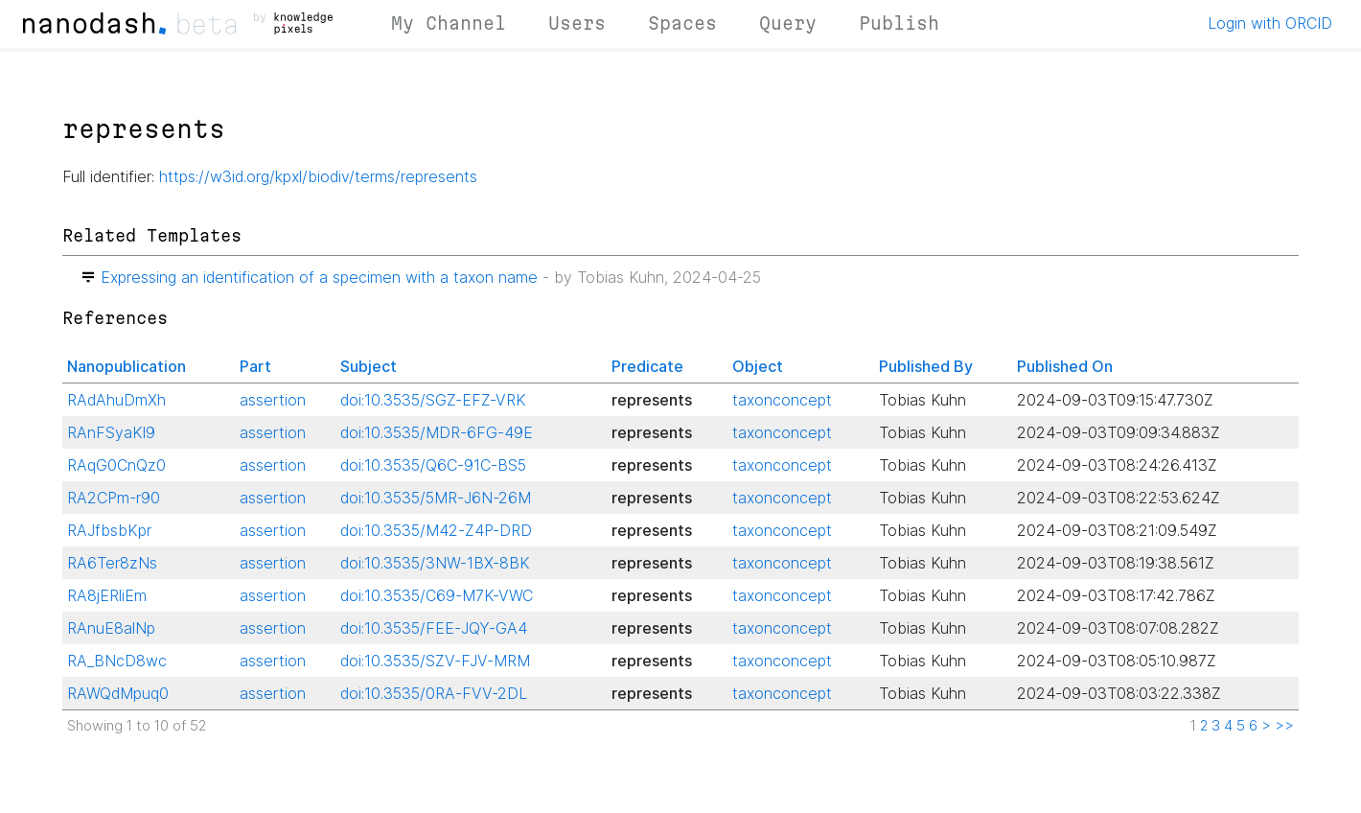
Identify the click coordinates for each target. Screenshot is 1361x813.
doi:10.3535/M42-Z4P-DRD (436, 530)
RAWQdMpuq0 (118, 693)
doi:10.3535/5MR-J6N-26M (435, 497)
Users (577, 23)
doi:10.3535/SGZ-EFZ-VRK (433, 399)
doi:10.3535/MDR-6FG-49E (436, 432)
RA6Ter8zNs (112, 562)
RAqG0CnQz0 (116, 465)
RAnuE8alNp (111, 628)
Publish (899, 23)
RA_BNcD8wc (117, 660)
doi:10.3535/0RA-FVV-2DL (433, 693)
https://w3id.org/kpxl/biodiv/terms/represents (318, 176)
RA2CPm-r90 (113, 497)
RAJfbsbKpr (109, 530)
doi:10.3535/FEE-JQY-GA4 (433, 628)
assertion (273, 399)
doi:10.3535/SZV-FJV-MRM (435, 660)
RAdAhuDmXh (116, 399)
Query (788, 23)
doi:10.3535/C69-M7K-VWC (436, 595)
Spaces (682, 23)
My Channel (448, 23)
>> (1284, 725)
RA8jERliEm (107, 595)
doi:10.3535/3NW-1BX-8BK (435, 562)
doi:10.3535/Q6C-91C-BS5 (433, 465)
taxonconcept (782, 399)
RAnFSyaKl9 (111, 432)
